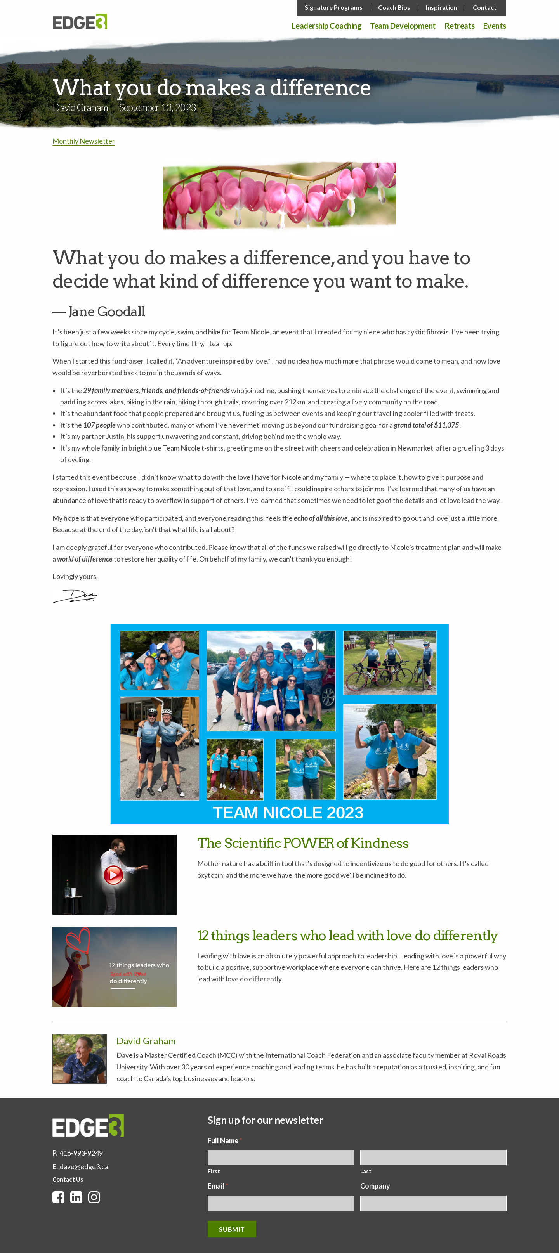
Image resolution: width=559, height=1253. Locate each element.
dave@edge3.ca (84, 1166)
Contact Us (67, 1179)
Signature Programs (334, 7)
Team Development (403, 26)
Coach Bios (394, 7)
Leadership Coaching (326, 26)
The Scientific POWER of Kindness (303, 843)
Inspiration (441, 7)
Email (218, 1186)
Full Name (225, 1140)
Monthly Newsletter (83, 141)
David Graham (80, 107)
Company (375, 1186)
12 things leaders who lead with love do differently (347, 935)
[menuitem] (334, 7)
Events (494, 26)
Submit (232, 1229)
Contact (485, 7)
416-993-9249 (81, 1153)
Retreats (459, 26)
